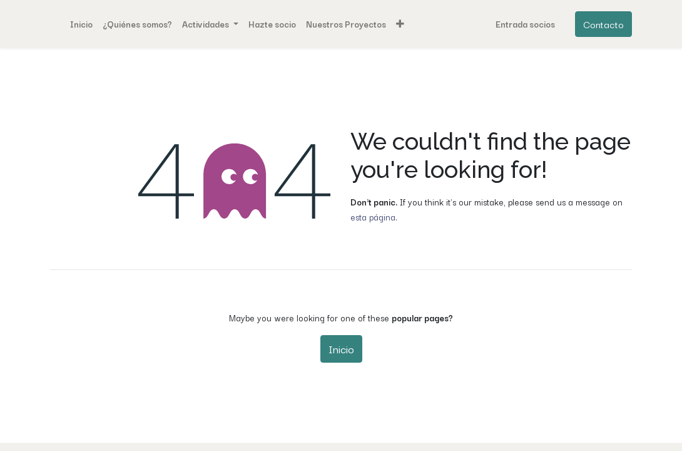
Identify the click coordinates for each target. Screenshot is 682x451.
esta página (372, 217)
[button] (400, 23)
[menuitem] (81, 23)
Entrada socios (525, 24)
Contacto (603, 23)
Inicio (341, 348)
